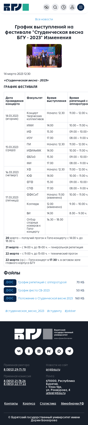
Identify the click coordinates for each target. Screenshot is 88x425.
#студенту (54, 311)
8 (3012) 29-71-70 (15, 369)
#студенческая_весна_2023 (24, 311)
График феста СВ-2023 (34, 290)
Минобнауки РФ (72, 403)
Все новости (44, 19)
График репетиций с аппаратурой (42, 282)
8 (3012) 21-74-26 (15, 381)
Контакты (11, 403)
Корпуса (29, 403)
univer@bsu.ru (55, 393)
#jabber (70, 311)
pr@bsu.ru (53, 369)
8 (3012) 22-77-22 (15, 384)
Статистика (48, 403)
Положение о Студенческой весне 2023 (45, 298)
